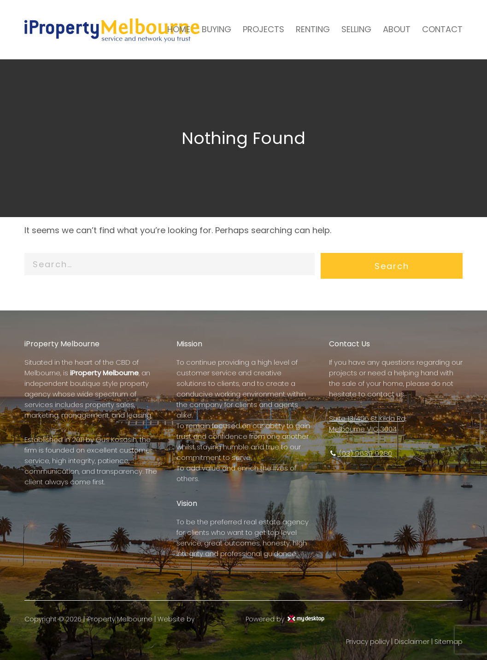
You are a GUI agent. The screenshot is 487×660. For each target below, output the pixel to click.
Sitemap (448, 641)
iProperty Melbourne (120, 619)
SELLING (356, 29)
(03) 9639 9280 (360, 453)
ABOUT (397, 29)
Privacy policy (367, 641)
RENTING (313, 29)
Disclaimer (411, 641)
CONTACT (442, 29)
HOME (178, 29)
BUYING (216, 29)
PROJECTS (263, 29)
